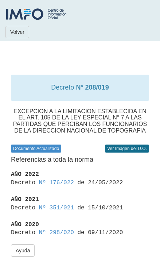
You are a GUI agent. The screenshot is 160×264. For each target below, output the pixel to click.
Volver (17, 32)
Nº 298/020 (56, 232)
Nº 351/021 (56, 208)
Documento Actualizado (36, 148)
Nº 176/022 (56, 183)
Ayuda (23, 250)
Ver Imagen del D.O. (127, 148)
